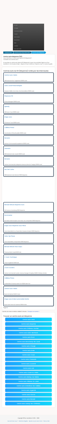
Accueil (15, 25)
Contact (16, 46)
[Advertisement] (28, 12)
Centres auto (8, 52)
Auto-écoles (17, 37)
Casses (16, 34)
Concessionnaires (18, 31)
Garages (16, 28)
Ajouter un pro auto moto (35, 421)
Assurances (17, 40)
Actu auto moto (17, 48)
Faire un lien (46, 421)
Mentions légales (23, 421)
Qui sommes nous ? (12, 421)
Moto (15, 43)
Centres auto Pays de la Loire (22, 52)
